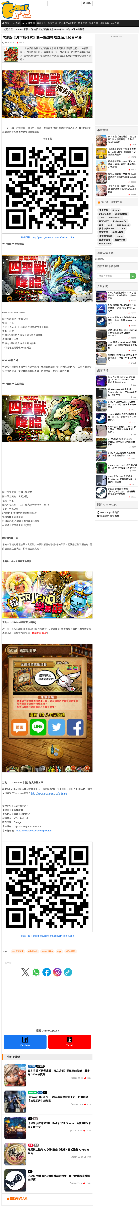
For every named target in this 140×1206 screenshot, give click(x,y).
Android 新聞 (28, 23)
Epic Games (123, 225)
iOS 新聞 (15, 23)
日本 (30, 1145)
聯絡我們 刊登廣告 (108, 516)
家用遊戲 (82, 23)
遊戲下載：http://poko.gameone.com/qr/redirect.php (47, 237)
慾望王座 (103, 232)
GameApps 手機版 (108, 512)
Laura (120, 236)
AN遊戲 (32, 1066)
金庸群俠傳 (105, 240)
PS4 (123, 228)
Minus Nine (105, 243)
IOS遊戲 (40, 1066)
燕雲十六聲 (120, 240)
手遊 (35, 1119)
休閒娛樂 (104, 23)
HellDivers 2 (115, 217)
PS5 (40, 1093)
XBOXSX (32, 1093)
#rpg (59, 951)
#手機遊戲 (32, 951)
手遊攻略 (52, 23)
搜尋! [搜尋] (87, 3)
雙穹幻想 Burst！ (108, 228)
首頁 (5, 23)
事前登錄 (41, 23)
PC (45, 1093)
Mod (110, 225)
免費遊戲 (103, 210)
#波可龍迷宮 (18, 951)
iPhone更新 (105, 214)
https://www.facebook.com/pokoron (34, 830)
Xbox (102, 217)
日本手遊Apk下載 (67, 23)
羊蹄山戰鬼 (117, 232)
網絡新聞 (93, 23)
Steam (115, 210)
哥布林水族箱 (106, 236)
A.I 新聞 (115, 23)
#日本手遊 (70, 951)
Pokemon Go (120, 221)
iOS (101, 225)
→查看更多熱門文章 (15, 1198)
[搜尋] (64, 3)
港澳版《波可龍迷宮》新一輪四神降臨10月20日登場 (57, 29)
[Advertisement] (45, 470)
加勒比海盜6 (121, 214)
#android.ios (47, 951)
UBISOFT (104, 221)
